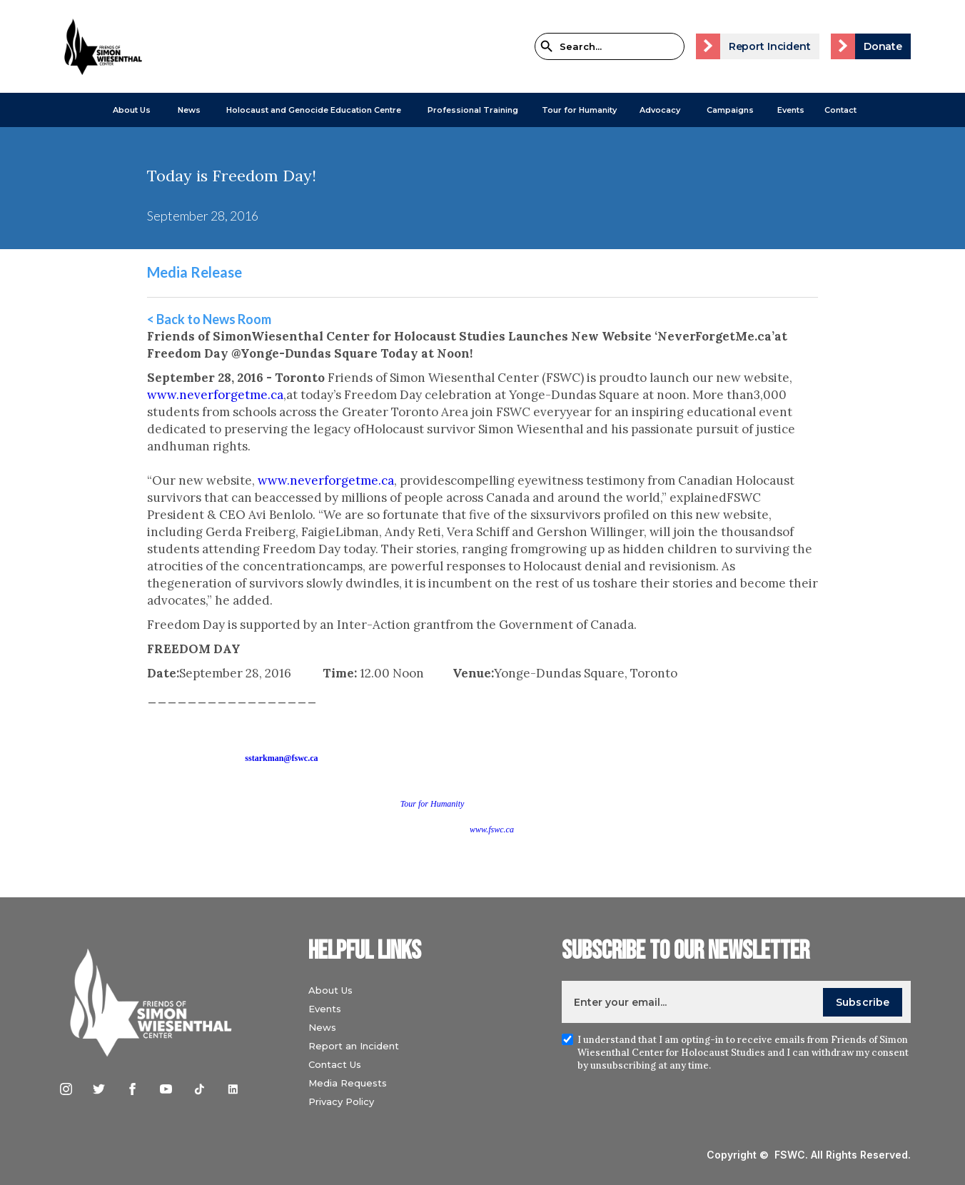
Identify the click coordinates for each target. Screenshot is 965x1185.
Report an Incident (353, 1046)
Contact (840, 110)
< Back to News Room (209, 319)
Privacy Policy (341, 1101)
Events (790, 110)
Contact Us (334, 1064)
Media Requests (347, 1083)
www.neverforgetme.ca (215, 395)
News (322, 1027)
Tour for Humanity (579, 110)
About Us (132, 110)
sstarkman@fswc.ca (281, 758)
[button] (131, 110)
